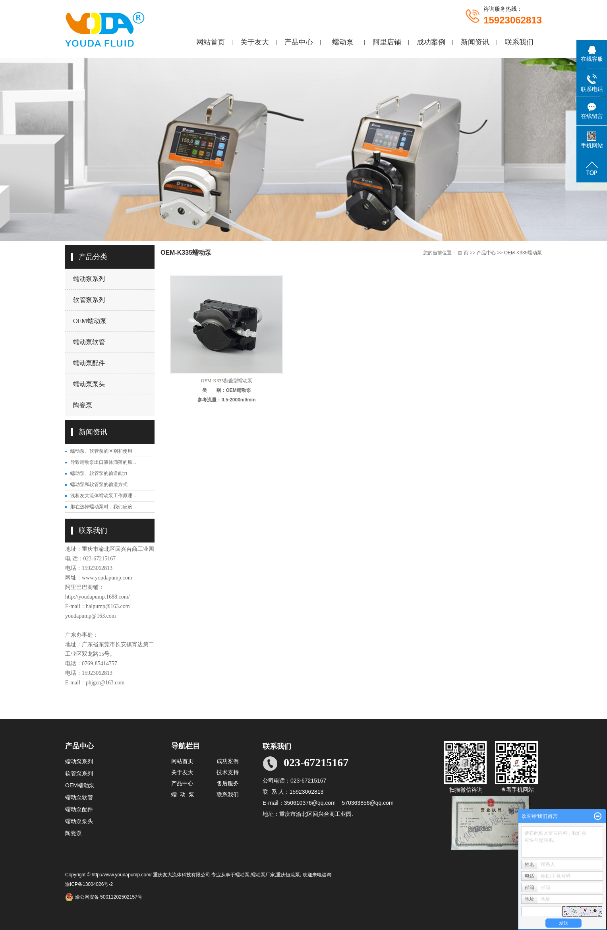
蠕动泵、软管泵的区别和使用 (101, 451)
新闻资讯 (475, 42)
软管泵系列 (89, 299)
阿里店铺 (387, 42)
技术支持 (228, 772)
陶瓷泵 (82, 405)
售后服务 (228, 783)
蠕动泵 (343, 42)
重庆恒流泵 (288, 875)
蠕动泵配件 (89, 363)
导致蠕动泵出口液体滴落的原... (103, 462)
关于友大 (254, 42)
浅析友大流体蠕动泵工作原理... (103, 495)
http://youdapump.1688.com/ (97, 597)
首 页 (463, 253)
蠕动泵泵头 (89, 384)
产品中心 (298, 42)
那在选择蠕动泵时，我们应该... (103, 507)
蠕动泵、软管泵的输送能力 (99, 473)
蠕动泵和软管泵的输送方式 (99, 484)
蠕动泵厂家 (263, 875)
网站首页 (210, 42)
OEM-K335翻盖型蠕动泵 (226, 381)
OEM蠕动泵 (89, 321)
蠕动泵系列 (89, 278)
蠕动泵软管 (89, 342)
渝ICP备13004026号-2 (89, 884)
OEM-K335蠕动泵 (523, 253)
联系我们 (519, 42)
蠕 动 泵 (182, 794)
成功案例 (431, 42)
